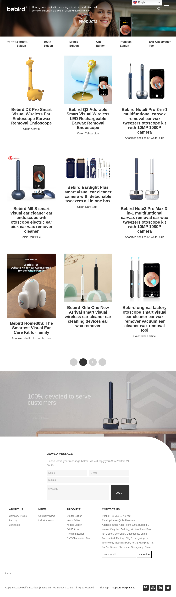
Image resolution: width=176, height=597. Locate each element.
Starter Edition (74, 516)
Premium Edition (76, 533)
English (140, 3)
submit (120, 492)
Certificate (14, 524)
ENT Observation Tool (78, 538)
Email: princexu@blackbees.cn (118, 520)
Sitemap (104, 587)
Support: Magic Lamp (123, 587)
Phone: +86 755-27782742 (116, 516)
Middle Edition (74, 524)
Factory (13, 520)
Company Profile (18, 516)
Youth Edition (74, 520)
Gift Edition (73, 529)
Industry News (46, 520)
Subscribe (144, 554)
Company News (46, 516)
